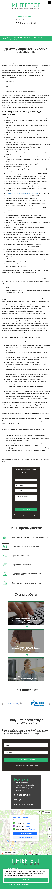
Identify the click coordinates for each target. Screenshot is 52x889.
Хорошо (26, 880)
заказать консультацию (26, 760)
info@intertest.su (24, 20)
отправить (26, 509)
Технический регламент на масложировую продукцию (22, 193)
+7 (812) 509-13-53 (25, 16)
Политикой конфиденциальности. (22, 875)
